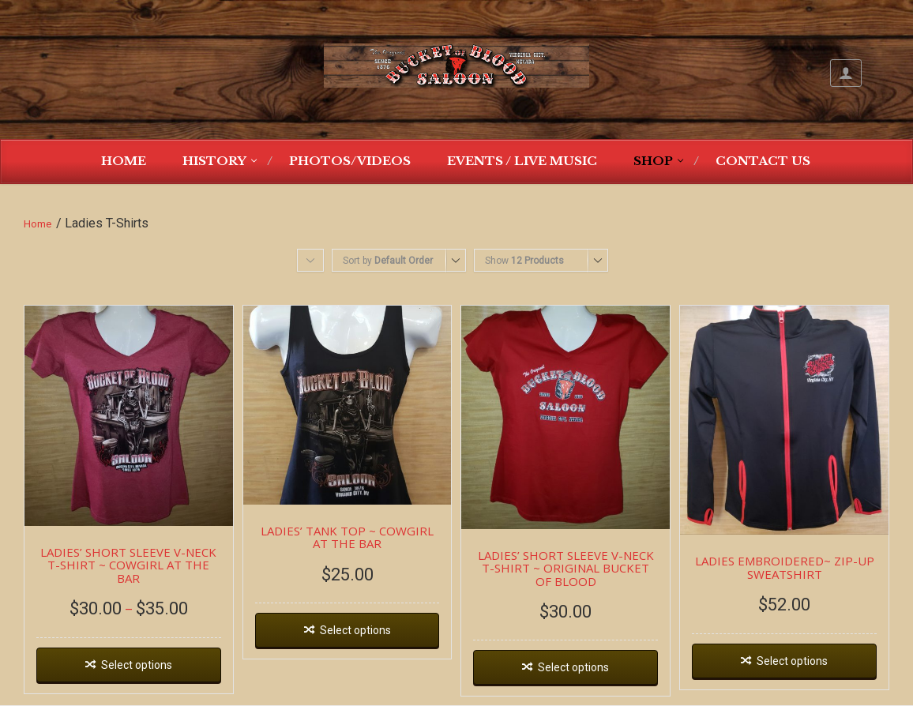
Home (123, 160)
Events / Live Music (522, 160)
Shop (653, 160)
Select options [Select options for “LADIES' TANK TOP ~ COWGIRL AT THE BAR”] (355, 630)
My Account (846, 73)
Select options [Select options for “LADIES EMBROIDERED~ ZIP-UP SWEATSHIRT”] (792, 661)
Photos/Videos (350, 160)
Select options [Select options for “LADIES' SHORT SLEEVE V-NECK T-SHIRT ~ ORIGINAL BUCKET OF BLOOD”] (573, 667)
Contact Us (763, 160)
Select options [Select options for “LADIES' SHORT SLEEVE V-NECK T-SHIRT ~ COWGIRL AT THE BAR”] (136, 665)
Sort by (388, 260)
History (214, 160)
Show (524, 260)
